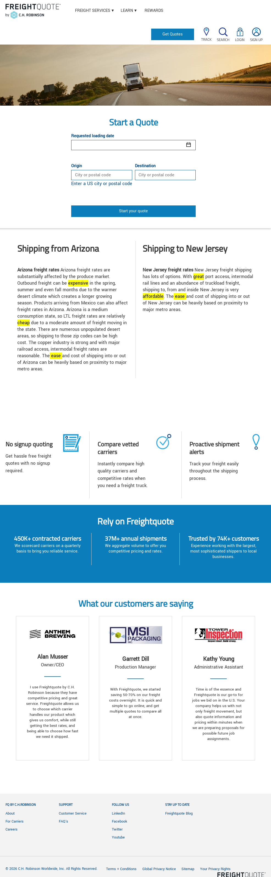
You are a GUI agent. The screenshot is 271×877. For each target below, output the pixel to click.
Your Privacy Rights (215, 869)
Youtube (118, 837)
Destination (145, 166)
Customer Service (73, 813)
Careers (11, 829)
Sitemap (187, 869)
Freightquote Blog (179, 813)
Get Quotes (172, 34)
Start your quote (133, 211)
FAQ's (63, 821)
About (10, 813)
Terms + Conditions (121, 869)
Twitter (117, 829)
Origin (76, 166)
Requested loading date (92, 136)
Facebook (119, 821)
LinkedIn (118, 813)
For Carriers (14, 821)
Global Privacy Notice (159, 869)
